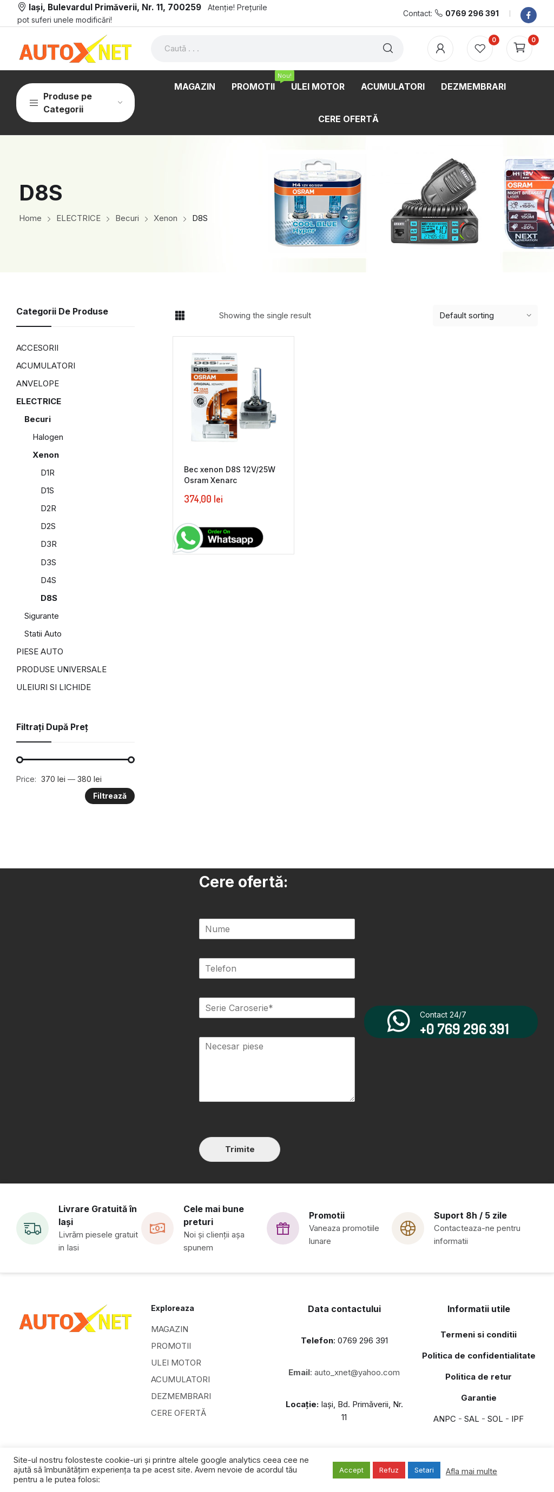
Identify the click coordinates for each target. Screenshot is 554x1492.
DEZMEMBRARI (181, 1396)
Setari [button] (424, 1470)
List (199, 315)
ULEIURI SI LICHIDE (53, 687)
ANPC (444, 1419)
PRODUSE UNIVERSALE (61, 669)
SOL (495, 1419)
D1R (48, 472)
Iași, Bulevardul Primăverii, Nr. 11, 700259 (115, 7)
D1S (47, 490)
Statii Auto (43, 633)
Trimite (240, 1149)
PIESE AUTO (39, 651)
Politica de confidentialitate (479, 1355)
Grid (180, 315)
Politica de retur (478, 1376)
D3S (48, 562)
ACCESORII (37, 348)
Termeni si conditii (478, 1334)
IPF (517, 1419)
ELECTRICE (38, 401)
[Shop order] (485, 315)
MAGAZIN (169, 1329)
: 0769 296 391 (344, 1340)
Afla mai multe (471, 1471)
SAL (471, 1419)
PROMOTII (171, 1346)
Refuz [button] (389, 1470)
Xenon (45, 455)
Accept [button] (351, 1470)
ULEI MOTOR (176, 1362)
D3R (49, 544)
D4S (48, 580)
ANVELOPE (37, 383)
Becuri (37, 419)
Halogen (47, 437)
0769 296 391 (472, 13)
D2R (48, 508)
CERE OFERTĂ (178, 1413)
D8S (49, 598)
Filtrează (110, 795)
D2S (48, 526)
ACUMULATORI (45, 365)
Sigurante (41, 616)
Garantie (479, 1398)
